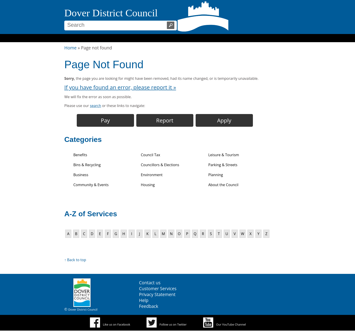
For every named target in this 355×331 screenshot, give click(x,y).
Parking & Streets (222, 164)
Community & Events (91, 184)
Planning (215, 174)
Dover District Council (111, 13)
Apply (224, 120)
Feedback (148, 306)
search (95, 105)
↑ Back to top (75, 259)
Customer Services (157, 288)
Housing (148, 184)
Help (144, 300)
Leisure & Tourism (223, 154)
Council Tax (150, 154)
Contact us (150, 283)
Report (164, 120)
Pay (105, 120)
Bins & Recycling (87, 164)
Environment (152, 174)
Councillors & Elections (160, 164)
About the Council (223, 184)
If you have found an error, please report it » (120, 87)
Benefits (80, 154)
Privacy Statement (157, 294)
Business (80, 174)
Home (70, 48)
